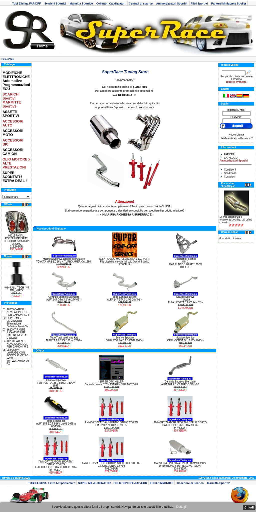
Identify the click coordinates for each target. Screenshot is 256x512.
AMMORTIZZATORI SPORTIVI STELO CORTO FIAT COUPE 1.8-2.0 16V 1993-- (180, 423)
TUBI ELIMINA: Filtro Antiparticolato (51, 483)
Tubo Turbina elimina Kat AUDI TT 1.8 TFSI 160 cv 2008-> (64, 339)
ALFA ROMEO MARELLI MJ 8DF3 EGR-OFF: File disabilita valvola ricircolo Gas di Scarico (124, 260)
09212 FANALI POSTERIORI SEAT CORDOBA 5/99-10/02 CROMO (16, 239)
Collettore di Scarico (190, 483)
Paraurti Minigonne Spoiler (228, 3)
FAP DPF (227, 154)
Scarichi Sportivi (55, 3)
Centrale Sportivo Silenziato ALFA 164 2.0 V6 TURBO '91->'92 (180, 383)
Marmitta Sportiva (218, 483)
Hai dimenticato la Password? (236, 138)
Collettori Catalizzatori (111, 3)
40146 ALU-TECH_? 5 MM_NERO (16, 289)
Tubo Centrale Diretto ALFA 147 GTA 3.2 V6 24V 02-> (124, 298)
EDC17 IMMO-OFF (161, 483)
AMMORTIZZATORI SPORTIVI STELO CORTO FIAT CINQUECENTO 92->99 (111, 464)
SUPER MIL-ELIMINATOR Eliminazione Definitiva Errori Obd (18, 322)
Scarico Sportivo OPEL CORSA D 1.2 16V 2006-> (185, 339)
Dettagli (181, 506)
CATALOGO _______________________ (236, 160)
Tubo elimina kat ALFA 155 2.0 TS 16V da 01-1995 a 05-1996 (56, 424)
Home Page (8, 59)
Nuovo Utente (236, 134)
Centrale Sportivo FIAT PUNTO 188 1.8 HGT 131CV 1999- (56, 383)
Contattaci (228, 176)
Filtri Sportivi (199, 3)
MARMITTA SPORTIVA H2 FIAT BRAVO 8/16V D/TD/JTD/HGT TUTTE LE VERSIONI (180, 464)
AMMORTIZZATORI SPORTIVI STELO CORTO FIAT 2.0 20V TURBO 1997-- (111, 423)
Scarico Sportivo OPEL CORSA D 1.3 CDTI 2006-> (125, 339)
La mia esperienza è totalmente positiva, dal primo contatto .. (236, 220)
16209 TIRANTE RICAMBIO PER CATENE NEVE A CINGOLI (16, 333)
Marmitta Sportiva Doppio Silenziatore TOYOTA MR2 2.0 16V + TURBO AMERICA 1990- (64, 260)
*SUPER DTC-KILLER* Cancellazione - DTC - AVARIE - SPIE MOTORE (111, 383)
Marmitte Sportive (82, 3)
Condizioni (228, 169)
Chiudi (249, 507)
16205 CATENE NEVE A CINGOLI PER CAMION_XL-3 (18, 312)
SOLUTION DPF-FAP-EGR (130, 483)
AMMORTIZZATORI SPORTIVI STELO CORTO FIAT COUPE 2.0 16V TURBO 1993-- (56, 464)
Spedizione (228, 173)
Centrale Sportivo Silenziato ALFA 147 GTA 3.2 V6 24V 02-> (64, 298)
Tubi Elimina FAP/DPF (26, 3)
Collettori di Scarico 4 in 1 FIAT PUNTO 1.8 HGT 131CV (185, 262)
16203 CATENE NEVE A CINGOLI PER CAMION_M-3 (17, 344)
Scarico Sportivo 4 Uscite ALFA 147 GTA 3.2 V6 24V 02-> (185, 300)
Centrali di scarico (141, 3)
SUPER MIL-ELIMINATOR (94, 483)
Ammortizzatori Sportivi (172, 3)
